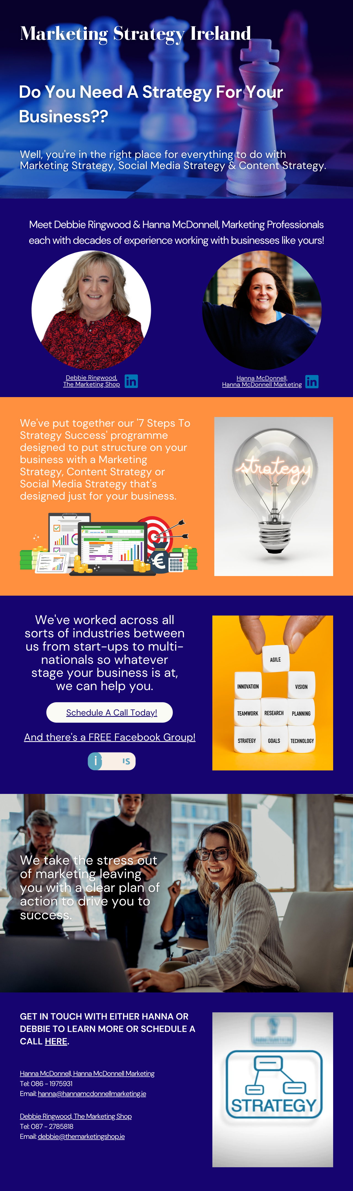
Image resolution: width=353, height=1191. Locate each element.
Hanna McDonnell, (262, 378)
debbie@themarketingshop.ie (81, 1136)
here (56, 1041)
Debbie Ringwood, (91, 378)
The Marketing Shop (91, 384)
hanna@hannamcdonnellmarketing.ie (92, 1093)
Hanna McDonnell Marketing (262, 385)
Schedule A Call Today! (111, 712)
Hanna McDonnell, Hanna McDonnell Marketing (87, 1073)
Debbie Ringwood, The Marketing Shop (76, 1116)
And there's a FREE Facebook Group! (110, 737)
